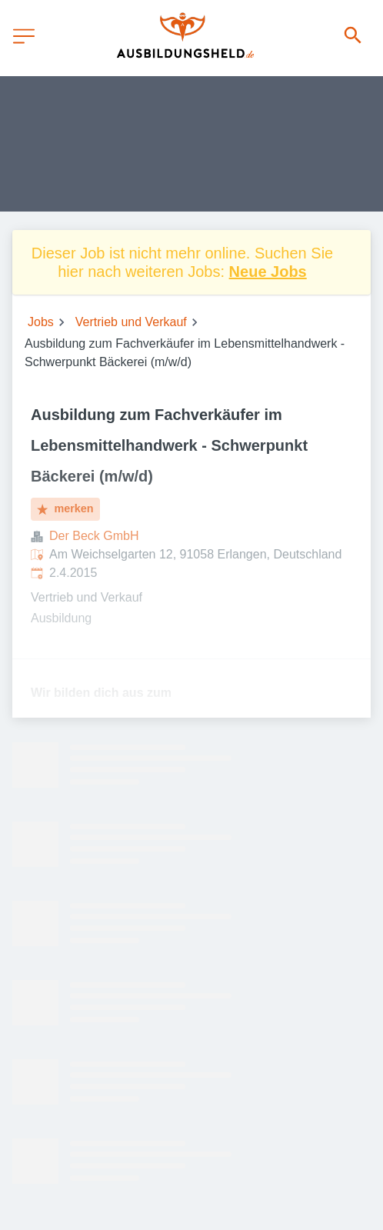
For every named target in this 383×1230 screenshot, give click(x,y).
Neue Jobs (268, 271)
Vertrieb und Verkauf (131, 321)
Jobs (41, 321)
